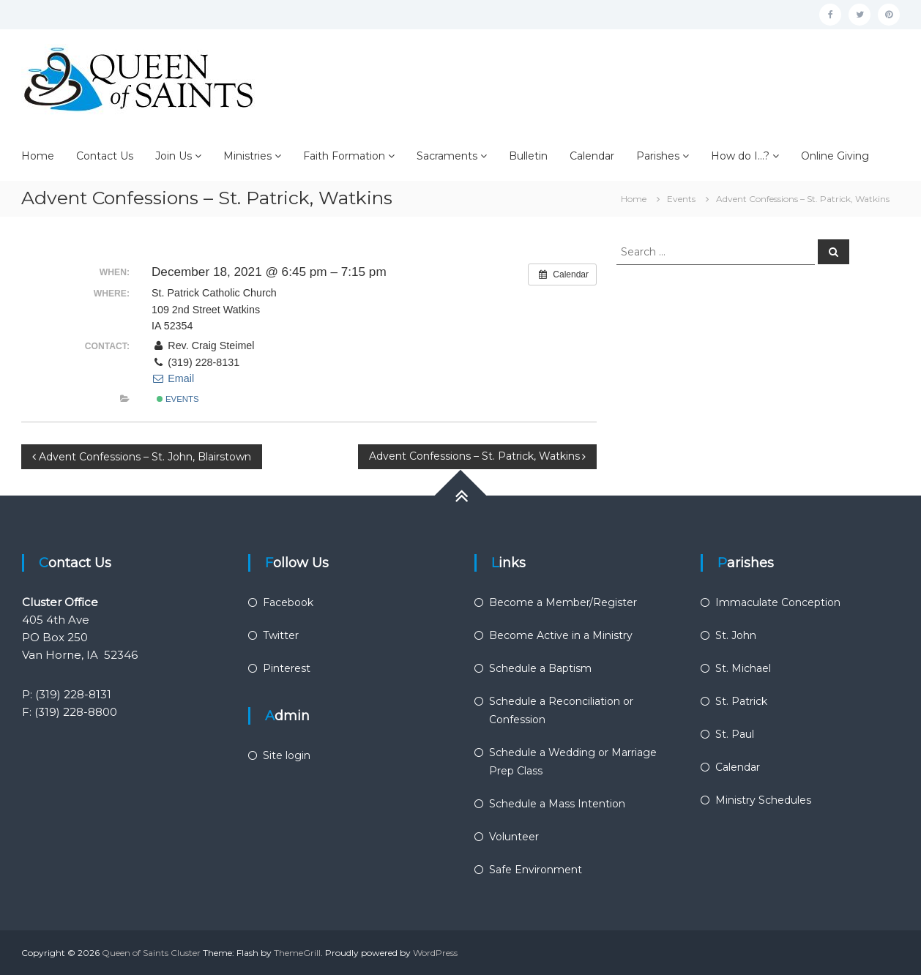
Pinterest (286, 668)
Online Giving (835, 155)
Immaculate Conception (777, 602)
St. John (735, 635)
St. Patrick (741, 701)
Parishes (657, 155)
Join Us (173, 155)
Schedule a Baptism (540, 668)
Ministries (247, 155)
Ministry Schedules (763, 800)
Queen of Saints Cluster (151, 952)
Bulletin (528, 155)
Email (173, 378)
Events (178, 399)
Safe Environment (535, 869)
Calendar (592, 155)
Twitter (281, 635)
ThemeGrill (297, 952)
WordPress (435, 952)
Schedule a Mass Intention (557, 803)
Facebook (288, 602)
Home (37, 155)
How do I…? (740, 155)
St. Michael (743, 668)
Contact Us (104, 155)
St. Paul (734, 734)
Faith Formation (344, 155)
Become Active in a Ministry (561, 635)
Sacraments (447, 155)
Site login (286, 755)
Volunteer (514, 836)
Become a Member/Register (563, 602)
